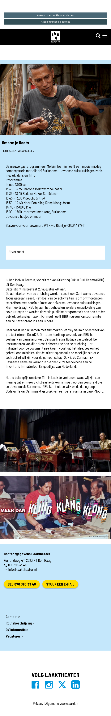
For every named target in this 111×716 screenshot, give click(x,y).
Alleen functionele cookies (55, 21)
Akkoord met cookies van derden (55, 15)
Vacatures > (15, 636)
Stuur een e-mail (60, 584)
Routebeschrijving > (20, 623)
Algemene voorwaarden (61, 703)
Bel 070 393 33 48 (22, 584)
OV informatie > (17, 629)
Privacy (38, 703)
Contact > (13, 616)
